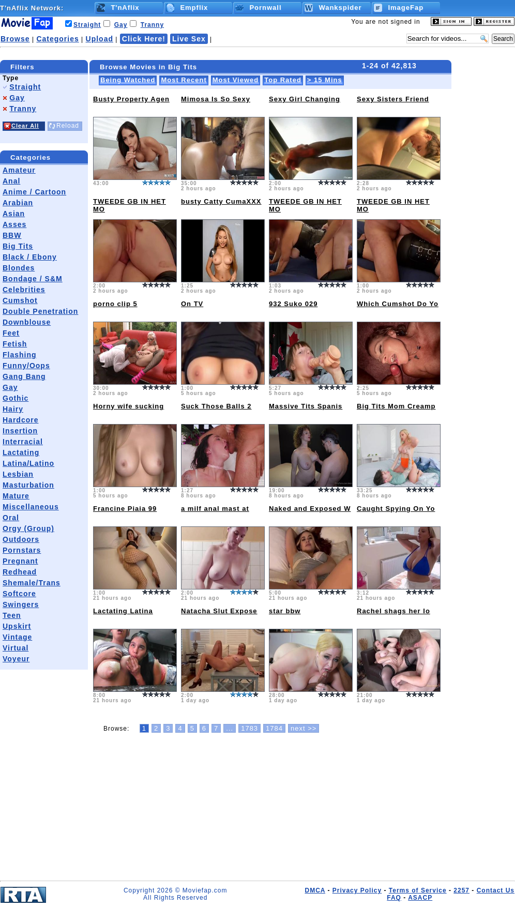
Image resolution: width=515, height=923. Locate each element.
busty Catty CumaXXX (221, 201)
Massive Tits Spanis (305, 406)
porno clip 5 (115, 304)
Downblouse (27, 322)
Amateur (19, 170)
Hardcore (20, 420)
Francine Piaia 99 (125, 508)
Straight (87, 24)
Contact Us (495, 890)
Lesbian (18, 474)
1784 (274, 728)
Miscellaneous (31, 507)
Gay (121, 24)
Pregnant (20, 561)
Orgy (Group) (28, 528)
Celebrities (24, 289)
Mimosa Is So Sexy (215, 99)
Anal (11, 181)
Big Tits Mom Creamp (396, 406)
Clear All (25, 126)
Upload (99, 39)
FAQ (394, 897)
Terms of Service (418, 890)
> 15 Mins (324, 80)
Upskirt (17, 626)
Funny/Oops (26, 365)
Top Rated (282, 80)
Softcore (19, 593)
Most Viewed (236, 80)
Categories (57, 39)
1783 (249, 728)
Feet (11, 333)
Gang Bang (24, 376)
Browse (15, 39)
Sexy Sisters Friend (393, 99)
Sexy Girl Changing (304, 99)
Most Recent (183, 80)
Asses (14, 224)
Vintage (17, 637)
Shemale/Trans (31, 583)
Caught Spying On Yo (396, 508)
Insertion (20, 431)
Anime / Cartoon (34, 192)
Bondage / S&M (33, 279)
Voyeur (16, 659)
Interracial (23, 441)
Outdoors (21, 539)
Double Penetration (40, 311)
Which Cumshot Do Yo (397, 304)
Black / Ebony (30, 257)
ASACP (420, 897)
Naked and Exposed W (310, 508)
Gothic (15, 398)
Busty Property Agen (131, 99)
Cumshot (20, 300)
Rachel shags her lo (393, 611)
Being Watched (127, 80)
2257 (461, 890)
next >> (303, 728)
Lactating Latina (123, 611)
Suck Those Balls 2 (216, 406)
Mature (16, 496)
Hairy (13, 409)
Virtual (15, 648)
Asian (14, 213)
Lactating (21, 452)
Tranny (152, 24)
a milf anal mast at (215, 508)
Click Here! (143, 39)
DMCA (315, 890)
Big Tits (18, 246)
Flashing (20, 355)
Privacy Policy (357, 890)
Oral (11, 517)
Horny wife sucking (128, 406)
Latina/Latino (28, 463)
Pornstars (22, 550)
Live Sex (189, 39)
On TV (192, 304)
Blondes (19, 268)
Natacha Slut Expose (219, 611)
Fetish (15, 344)
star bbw (284, 611)
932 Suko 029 (293, 304)
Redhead (20, 572)
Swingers (21, 604)
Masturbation (28, 485)
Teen (12, 615)
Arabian (18, 203)
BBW (12, 235)
